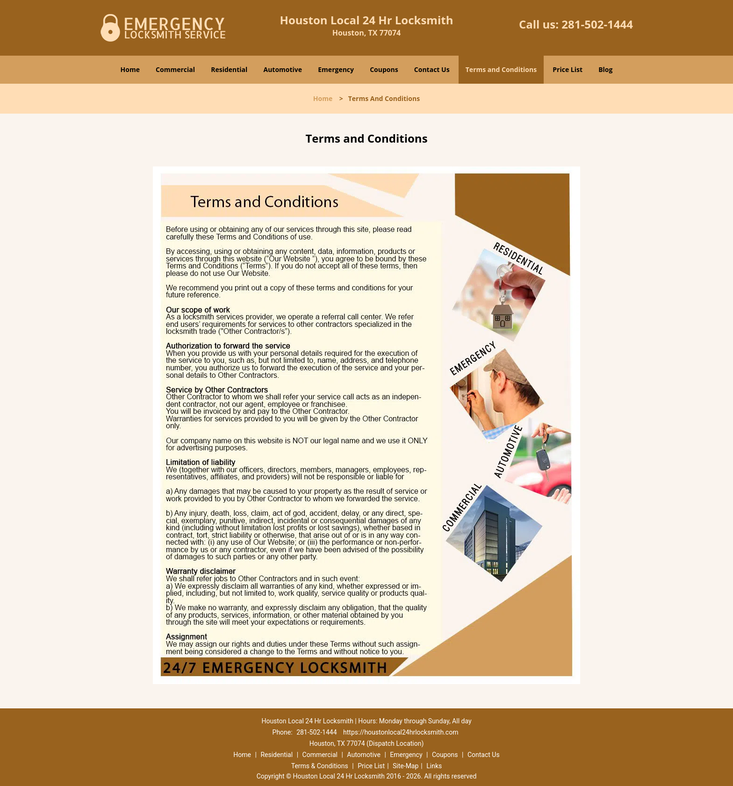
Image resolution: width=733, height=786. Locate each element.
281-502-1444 (597, 24)
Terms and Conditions (501, 69)
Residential (229, 69)
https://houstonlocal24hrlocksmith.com (400, 732)
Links (434, 766)
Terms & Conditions (319, 766)
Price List (567, 69)
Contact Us (432, 69)
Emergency (336, 69)
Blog (605, 69)
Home (130, 69)
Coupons (384, 69)
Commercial (175, 69)
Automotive (283, 69)
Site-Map (405, 766)
